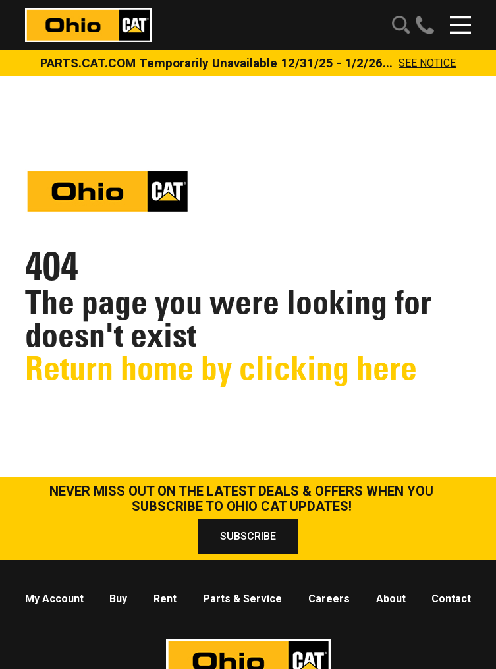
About (391, 599)
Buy (118, 599)
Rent (165, 599)
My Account (54, 599)
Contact (451, 599)
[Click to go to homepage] (88, 24)
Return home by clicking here (221, 368)
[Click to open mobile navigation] (460, 25)
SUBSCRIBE (248, 536)
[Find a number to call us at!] (422, 25)
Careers (329, 599)
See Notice (427, 63)
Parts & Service (242, 599)
